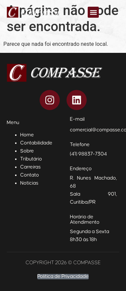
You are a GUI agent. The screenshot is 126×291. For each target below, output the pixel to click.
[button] (93, 12)
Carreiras (30, 167)
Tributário (31, 159)
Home (27, 134)
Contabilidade (36, 143)
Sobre (27, 151)
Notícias (29, 183)
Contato (29, 175)
